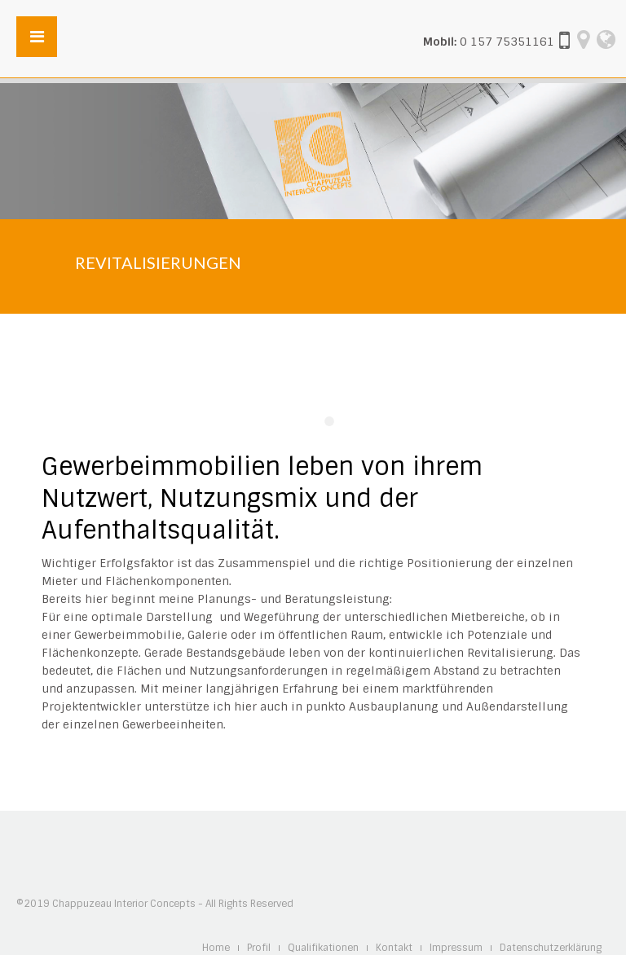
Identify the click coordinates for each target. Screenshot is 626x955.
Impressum (456, 948)
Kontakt (394, 948)
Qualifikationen (323, 948)
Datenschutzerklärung (551, 948)
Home (216, 948)
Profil (259, 948)
